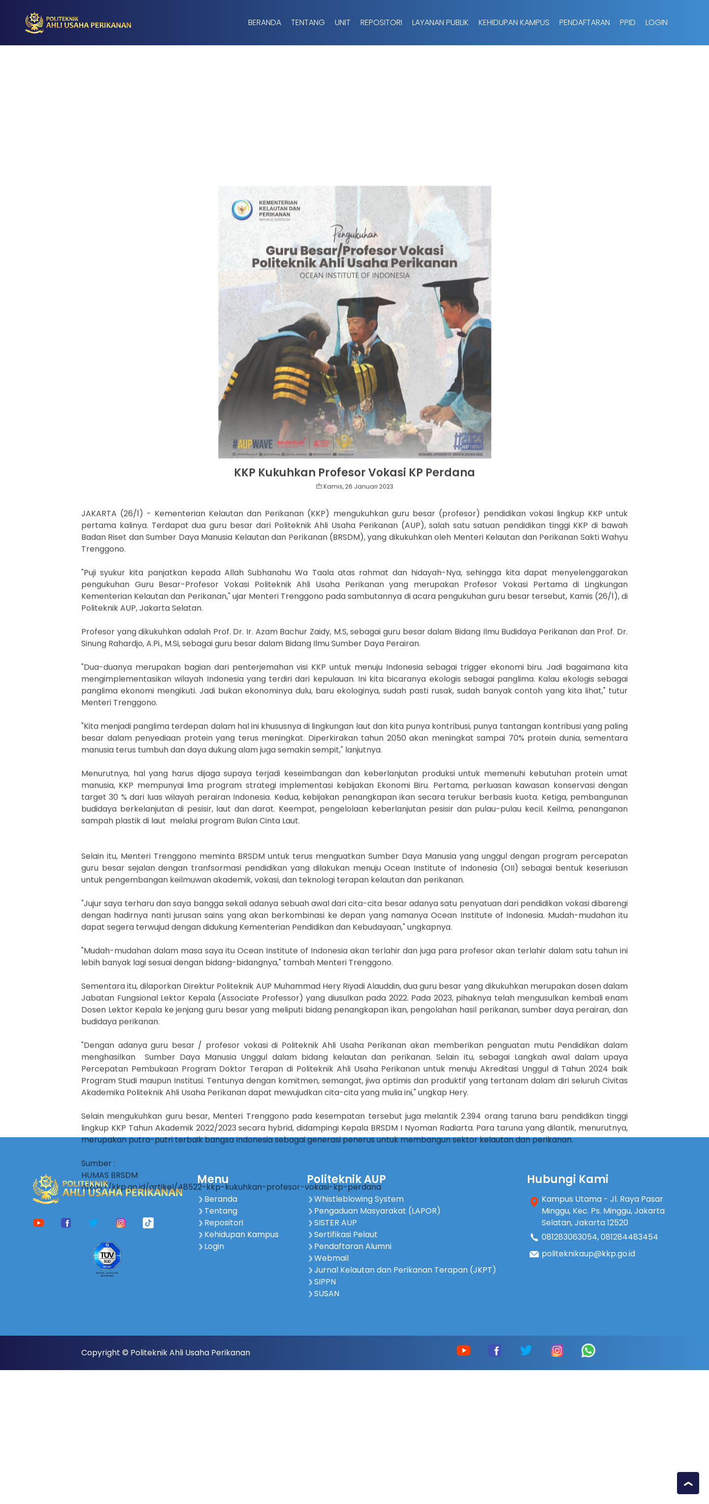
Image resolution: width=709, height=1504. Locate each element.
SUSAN (323, 1293)
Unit (343, 22)
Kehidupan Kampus (514, 22)
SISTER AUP (332, 1222)
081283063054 (569, 1237)
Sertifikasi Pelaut (342, 1234)
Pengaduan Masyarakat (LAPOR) (374, 1210)
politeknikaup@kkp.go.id (588, 1253)
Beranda (264, 22)
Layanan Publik (440, 22)
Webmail (328, 1258)
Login (656, 22)
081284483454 (629, 1237)
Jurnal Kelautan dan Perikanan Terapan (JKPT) (401, 1270)
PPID (628, 22)
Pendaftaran (584, 22)
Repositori (381, 22)
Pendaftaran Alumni (349, 1246)
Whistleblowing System (355, 1199)
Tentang (308, 22)
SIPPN (321, 1281)
